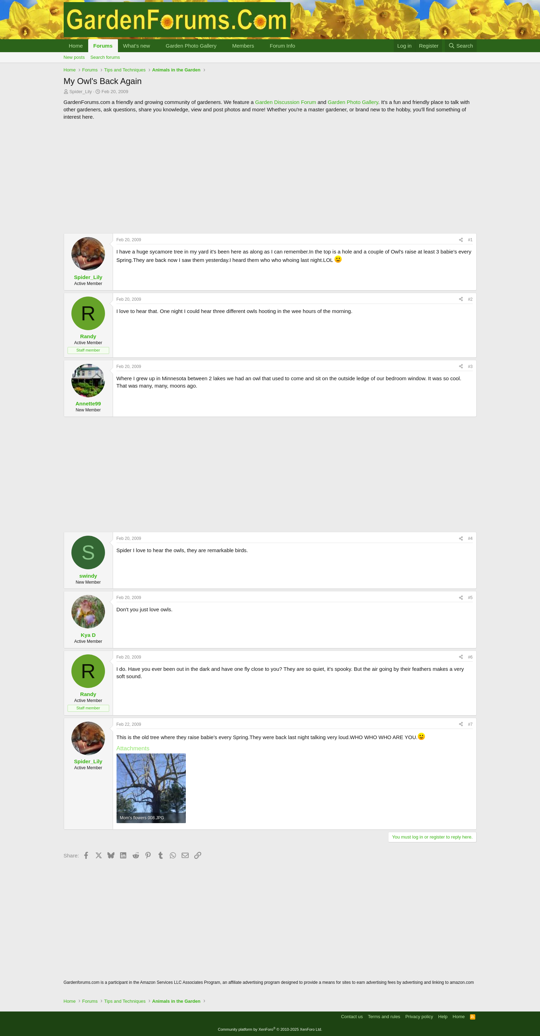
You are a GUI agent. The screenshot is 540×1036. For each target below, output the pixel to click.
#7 (470, 724)
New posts (74, 57)
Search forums (105, 57)
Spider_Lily (80, 91)
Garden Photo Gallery (191, 46)
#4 (470, 538)
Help (443, 1016)
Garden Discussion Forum (285, 102)
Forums (103, 46)
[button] (155, 45)
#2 (470, 299)
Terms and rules (384, 1016)
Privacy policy (419, 1016)
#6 (470, 657)
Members (243, 46)
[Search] (461, 45)
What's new (136, 46)
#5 (470, 597)
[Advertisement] (270, 177)
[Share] (460, 240)
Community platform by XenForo (270, 1029)
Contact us (352, 1016)
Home (76, 46)
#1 (470, 239)
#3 (470, 366)
